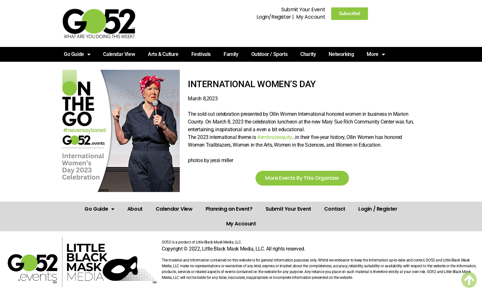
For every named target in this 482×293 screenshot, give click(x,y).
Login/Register (273, 17)
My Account (310, 17)
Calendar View (119, 54)
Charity (308, 54)
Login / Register (378, 209)
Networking (341, 54)
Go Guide (77, 54)
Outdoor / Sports (269, 54)
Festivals (201, 54)
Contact (334, 209)
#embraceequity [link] (274, 137)
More (376, 54)
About (135, 209)
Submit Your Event (303, 9)
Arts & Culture (163, 54)
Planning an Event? (229, 209)
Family (231, 54)
